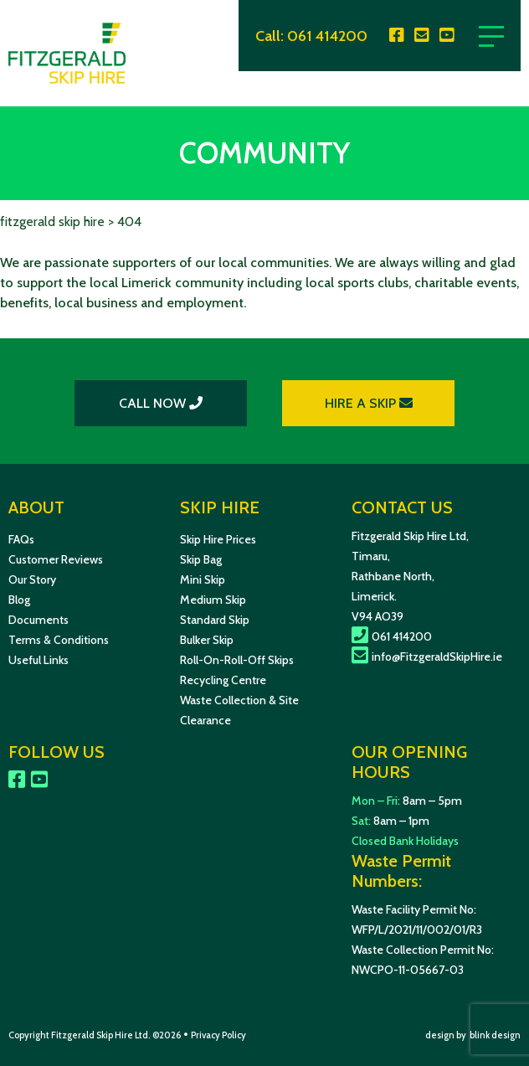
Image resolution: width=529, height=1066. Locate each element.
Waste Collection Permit (413, 949)
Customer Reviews (55, 559)
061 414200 (327, 36)
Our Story (32, 579)
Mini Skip (202, 579)
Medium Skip (213, 599)
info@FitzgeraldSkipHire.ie (427, 656)
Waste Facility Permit (404, 909)
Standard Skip (214, 619)
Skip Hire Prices (218, 539)
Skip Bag (201, 559)
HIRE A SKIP (369, 403)
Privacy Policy (218, 1035)
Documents (38, 619)
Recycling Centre (223, 679)
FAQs (21, 539)
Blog (19, 599)
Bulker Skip (207, 639)
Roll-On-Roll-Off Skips (237, 659)
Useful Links (38, 659)
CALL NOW (161, 403)
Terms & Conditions (58, 639)
